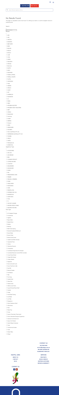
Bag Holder (9, 227)
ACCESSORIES (10, 157)
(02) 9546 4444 (21, 12)
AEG (7, 42)
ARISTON (8, 46)
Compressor (9, 255)
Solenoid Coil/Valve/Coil (12, 325)
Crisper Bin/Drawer (11, 264)
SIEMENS (8, 128)
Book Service (38, 12)
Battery (8, 231)
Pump (8, 319)
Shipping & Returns (43, 368)
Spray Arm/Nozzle (11, 328)
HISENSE (8, 92)
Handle (8, 297)
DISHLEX (8, 71)
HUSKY (8, 97)
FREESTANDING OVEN (11, 182)
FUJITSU (8, 86)
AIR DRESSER (9, 162)
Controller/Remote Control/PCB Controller (16, 260)
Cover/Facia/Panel (11, 262)
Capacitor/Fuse (10, 249)
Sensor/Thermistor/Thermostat (13, 321)
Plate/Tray (9, 317)
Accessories (9, 222)
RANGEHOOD (10, 201)
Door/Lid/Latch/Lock (11, 271)
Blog (15, 368)
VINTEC (8, 147)
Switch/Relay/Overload (12, 330)
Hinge (8, 299)
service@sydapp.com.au (43, 354)
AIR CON (9, 160)
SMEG (8, 132)
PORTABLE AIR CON (11, 199)
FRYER (8, 188)
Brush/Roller (9, 240)
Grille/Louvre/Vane (11, 293)
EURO (8, 77)
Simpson (8, 130)
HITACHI (8, 95)
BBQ (8, 164)
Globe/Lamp (9, 290)
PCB (7, 315)
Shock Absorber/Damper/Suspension (15, 323)
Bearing (8, 233)
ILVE (7, 99)
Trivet (8, 336)
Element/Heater (10, 277)
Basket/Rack (9, 229)
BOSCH (8, 60)
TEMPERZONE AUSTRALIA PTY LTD (14, 141)
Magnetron (9, 308)
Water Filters (9, 339)
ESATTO (8, 75)
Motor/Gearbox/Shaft (11, 310)
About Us (15, 364)
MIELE (8, 110)
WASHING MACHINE (11, 214)
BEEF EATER (9, 51)
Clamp (8, 251)
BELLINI (8, 57)
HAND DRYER (10, 190)
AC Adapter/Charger (11, 220)
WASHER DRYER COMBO (12, 212)
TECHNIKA (9, 136)
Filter (7, 282)
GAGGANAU (9, 88)
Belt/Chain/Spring (11, 235)
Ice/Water (9, 304)
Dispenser (9, 268)
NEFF (8, 117)
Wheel (8, 341)
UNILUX (8, 145)
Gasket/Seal (9, 286)
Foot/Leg (9, 284)
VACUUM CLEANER (11, 210)
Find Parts (43, 364)
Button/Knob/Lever (11, 244)
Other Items (9, 312)
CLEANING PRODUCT (11, 166)
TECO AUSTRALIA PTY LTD (12, 139)
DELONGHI (9, 68)
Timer (8, 332)
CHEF (8, 62)
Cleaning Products (11, 253)
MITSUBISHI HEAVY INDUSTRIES (13, 114)
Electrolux (9, 73)
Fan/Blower (9, 279)
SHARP (8, 125)
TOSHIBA (8, 143)
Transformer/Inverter (11, 334)
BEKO (8, 53)
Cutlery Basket (10, 266)
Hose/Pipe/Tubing (11, 301)
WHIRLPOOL (9, 152)
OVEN (8, 195)
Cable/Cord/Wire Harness (12, 246)
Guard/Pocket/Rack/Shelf (12, 295)
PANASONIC (9, 121)
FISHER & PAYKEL (10, 81)
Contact (15, 366)
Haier (8, 90)
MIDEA (8, 108)
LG (7, 106)
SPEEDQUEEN (9, 134)
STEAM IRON (9, 204)
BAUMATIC (9, 49)
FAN (7, 179)
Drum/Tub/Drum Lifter (11, 273)
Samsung (9, 123)
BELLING (8, 55)
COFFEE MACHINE (11, 168)
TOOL (8, 206)
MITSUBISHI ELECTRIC (11, 112)
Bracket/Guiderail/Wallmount (13, 238)
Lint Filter (8, 306)
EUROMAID (9, 79)
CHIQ (8, 64)
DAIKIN (8, 66)
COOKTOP (9, 171)
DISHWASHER (10, 175)
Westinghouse (10, 150)
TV (7, 208)
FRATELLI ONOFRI (10, 84)
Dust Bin (8, 275)
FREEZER (8, 184)
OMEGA (8, 119)
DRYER (8, 177)
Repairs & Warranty (43, 370)
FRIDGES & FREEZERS (11, 186)
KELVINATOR (9, 103)
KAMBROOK (9, 101)
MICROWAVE (9, 193)
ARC (8, 44)
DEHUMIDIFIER (10, 173)
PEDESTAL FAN (10, 197)
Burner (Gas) (9, 242)
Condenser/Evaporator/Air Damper (15, 257)
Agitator (8, 224)
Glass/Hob (9, 288)
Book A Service (43, 366)
